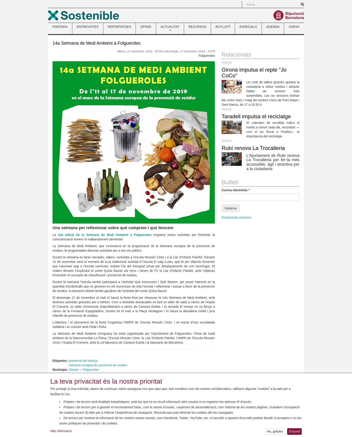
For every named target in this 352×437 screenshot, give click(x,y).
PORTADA (60, 27)
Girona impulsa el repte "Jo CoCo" (254, 73)
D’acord (294, 432)
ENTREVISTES (88, 27)
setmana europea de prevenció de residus (98, 365)
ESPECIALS (248, 27)
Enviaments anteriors (236, 217)
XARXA (294, 27)
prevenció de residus (83, 360)
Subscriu (230, 208)
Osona (73, 369)
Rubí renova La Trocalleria (253, 148)
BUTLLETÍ (223, 27)
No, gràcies (275, 432)
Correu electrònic (236, 190)
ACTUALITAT (170, 28)
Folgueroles (90, 369)
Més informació (61, 431)
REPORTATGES (119, 27)
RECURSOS (197, 27)
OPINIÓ (145, 27)
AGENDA (272, 27)
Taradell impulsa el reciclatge (256, 116)
